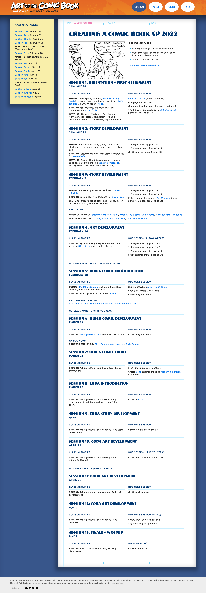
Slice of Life (91, 110)
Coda (138, 372)
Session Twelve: (23, 93)
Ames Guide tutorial (130, 214)
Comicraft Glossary (137, 218)
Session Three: (23, 39)
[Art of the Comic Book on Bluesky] (33, 588)
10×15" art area (167, 110)
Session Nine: (22, 75)
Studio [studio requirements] (171, 7)
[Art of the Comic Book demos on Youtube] (37, 588)
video (100, 104)
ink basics (177, 214)
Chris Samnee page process (109, 344)
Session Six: (21, 63)
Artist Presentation (157, 287)
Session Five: (22, 53)
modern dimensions (171, 372)
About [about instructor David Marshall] (156, 7)
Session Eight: (22, 71)
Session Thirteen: (24, 96)
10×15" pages (163, 198)
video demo (148, 214)
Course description (142, 65)
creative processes (109, 163)
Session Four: (22, 43)
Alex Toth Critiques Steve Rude (85, 303)
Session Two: (22, 35)
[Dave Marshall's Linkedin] (30, 588)
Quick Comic (115, 293)
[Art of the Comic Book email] (26, 588)
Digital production (88, 287)
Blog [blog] (187, 7)
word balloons (163, 214)
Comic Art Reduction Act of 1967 (120, 303)
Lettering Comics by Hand (104, 214)
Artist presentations (90, 334)
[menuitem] (139, 7)
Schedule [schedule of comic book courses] (139, 7)
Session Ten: (21, 78)
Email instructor (136, 98)
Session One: (22, 31)
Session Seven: (23, 67)
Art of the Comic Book (44, 5)
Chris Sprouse (133, 344)
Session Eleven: (23, 89)
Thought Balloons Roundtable (109, 218)
